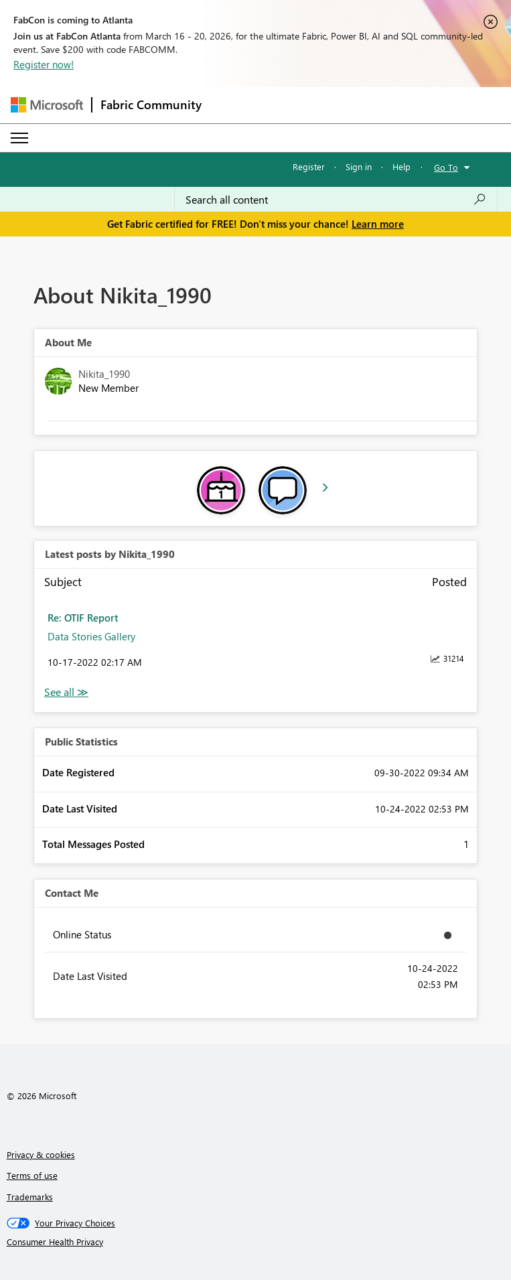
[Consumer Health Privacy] (256, 1242)
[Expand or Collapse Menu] (19, 138)
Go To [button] (446, 167)
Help (401, 166)
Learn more (378, 223)
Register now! (43, 64)
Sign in (359, 166)
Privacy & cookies (41, 1154)
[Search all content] (336, 199)
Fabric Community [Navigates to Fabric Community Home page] (151, 104)
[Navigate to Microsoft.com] (47, 105)
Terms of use (32, 1175)
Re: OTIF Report (83, 617)
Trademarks (30, 1196)
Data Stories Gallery (91, 636)
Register (309, 166)
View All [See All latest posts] (66, 692)
